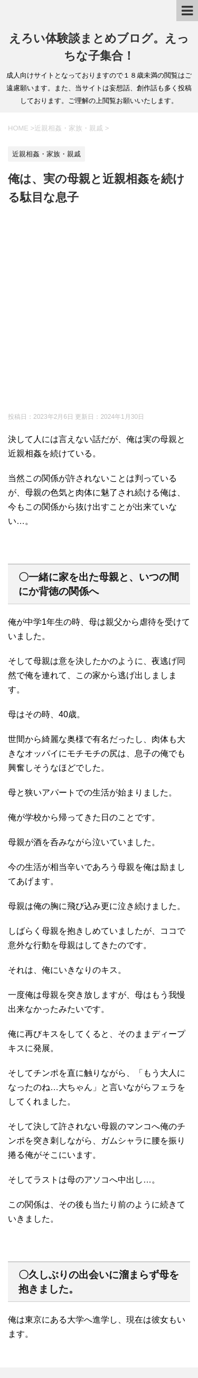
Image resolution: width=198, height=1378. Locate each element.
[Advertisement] (99, 311)
